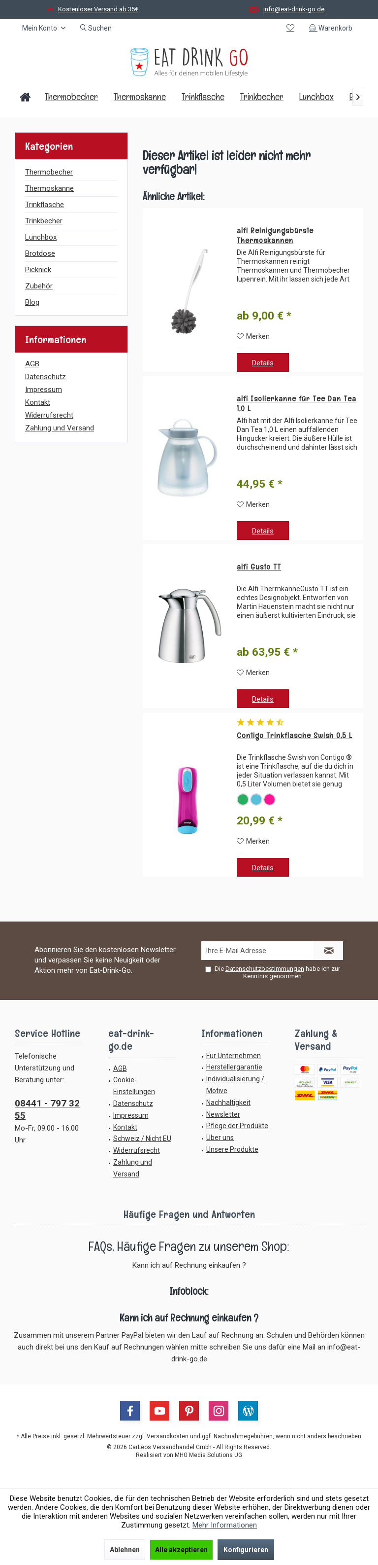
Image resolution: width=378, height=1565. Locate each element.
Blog (32, 302)
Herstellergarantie (234, 1067)
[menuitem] (332, 28)
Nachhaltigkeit (228, 1102)
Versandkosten (168, 1436)
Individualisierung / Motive (235, 1085)
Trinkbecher (44, 220)
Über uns (220, 1137)
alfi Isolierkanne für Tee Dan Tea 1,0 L (296, 404)
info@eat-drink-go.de (293, 9)
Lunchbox (41, 237)
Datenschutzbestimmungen (264, 968)
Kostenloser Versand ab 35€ (98, 9)
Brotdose (40, 253)
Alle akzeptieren (181, 1550)
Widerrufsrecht (49, 415)
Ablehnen (125, 1550)
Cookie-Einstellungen (134, 1086)
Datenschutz (45, 376)
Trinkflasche (44, 204)
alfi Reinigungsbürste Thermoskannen (275, 236)
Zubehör (39, 286)
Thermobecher (49, 172)
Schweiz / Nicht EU (142, 1138)
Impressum (43, 389)
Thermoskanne (49, 188)
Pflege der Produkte (237, 1126)
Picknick (38, 269)
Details (263, 362)
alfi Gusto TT (259, 567)
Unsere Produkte (232, 1149)
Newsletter (223, 1114)
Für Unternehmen (233, 1056)
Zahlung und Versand (59, 428)
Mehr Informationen (224, 1525)
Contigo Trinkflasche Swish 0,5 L (294, 736)
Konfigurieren (245, 1550)
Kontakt (37, 402)
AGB (32, 363)
